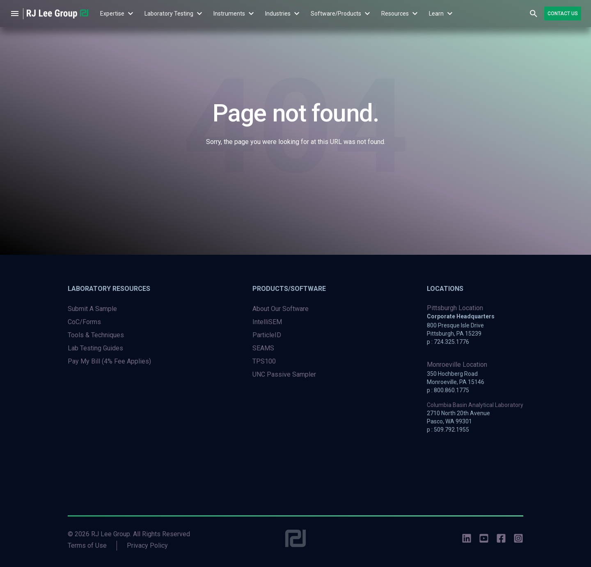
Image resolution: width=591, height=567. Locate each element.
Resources (395, 13)
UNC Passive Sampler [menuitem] (284, 374)
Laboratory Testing (168, 13)
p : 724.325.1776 (448, 341)
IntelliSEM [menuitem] (267, 322)
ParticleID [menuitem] (266, 335)
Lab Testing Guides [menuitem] (95, 348)
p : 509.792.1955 (448, 429)
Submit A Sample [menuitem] (92, 309)
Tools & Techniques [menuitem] (96, 335)
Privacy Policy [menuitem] (147, 545)
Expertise (112, 13)
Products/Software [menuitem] (289, 289)
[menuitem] (112, 13)
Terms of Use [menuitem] (87, 545)
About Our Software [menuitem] (280, 309)
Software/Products (336, 13)
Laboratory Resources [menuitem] (109, 289)
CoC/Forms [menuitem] (84, 322)
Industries (278, 13)
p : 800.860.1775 (448, 390)
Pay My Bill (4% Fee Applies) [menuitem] (109, 361)
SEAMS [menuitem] (263, 348)
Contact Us (562, 13)
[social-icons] (467, 539)
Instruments (229, 13)
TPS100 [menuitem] (264, 361)
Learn (436, 13)
